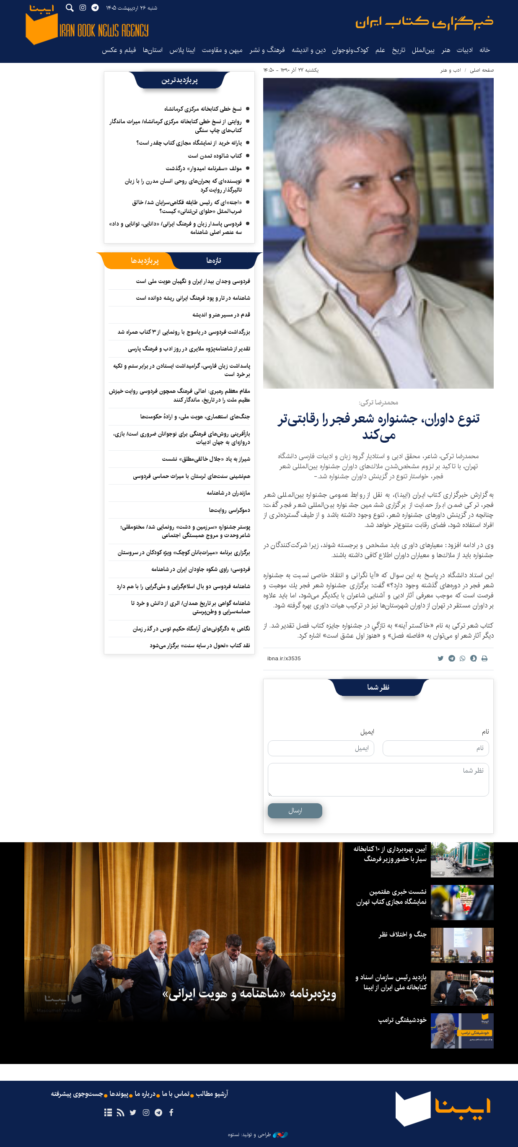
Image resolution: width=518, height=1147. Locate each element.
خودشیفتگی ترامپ (402, 1020)
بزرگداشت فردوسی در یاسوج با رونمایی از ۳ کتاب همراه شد (183, 332)
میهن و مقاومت (222, 50)
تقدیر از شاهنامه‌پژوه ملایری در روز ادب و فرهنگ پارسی (189, 348)
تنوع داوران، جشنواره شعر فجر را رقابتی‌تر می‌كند (378, 426)
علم (380, 50)
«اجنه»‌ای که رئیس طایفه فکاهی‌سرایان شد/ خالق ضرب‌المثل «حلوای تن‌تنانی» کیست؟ (187, 206)
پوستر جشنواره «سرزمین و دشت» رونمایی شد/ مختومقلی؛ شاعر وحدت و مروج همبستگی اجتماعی (185, 531)
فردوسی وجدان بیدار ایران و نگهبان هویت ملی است (193, 281)
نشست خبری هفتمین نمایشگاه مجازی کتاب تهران (391, 897)
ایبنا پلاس (182, 50)
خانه (484, 50)
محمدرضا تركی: (378, 402)
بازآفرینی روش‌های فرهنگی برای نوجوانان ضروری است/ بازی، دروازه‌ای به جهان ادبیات (181, 438)
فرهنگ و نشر (267, 50)
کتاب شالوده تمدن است (215, 156)
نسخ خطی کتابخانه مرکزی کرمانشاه (203, 109)
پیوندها (119, 1094)
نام (485, 732)
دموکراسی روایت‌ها (229, 510)
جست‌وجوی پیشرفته (77, 1094)
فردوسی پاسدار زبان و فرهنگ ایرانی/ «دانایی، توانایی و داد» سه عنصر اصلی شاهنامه (175, 228)
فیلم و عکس (119, 50)
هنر (445, 50)
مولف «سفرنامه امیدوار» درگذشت (204, 168)
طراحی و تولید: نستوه (258, 1135)
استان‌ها (153, 50)
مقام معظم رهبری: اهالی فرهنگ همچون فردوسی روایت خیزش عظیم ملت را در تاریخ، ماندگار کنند (179, 395)
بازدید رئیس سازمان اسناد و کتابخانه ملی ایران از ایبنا (391, 982)
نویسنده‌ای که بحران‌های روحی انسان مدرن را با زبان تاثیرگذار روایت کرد (183, 185)
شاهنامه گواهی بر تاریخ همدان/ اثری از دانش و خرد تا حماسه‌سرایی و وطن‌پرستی (190, 607)
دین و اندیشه (309, 50)
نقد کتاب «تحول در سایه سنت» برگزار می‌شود (200, 645)
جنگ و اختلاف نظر (402, 934)
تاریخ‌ (398, 50)
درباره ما (145, 1094)
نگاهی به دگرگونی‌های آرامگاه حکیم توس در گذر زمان (191, 628)
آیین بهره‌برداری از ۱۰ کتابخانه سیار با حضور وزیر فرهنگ (390, 854)
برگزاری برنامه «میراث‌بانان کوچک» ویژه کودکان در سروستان (184, 552)
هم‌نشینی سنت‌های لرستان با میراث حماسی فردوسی (191, 476)
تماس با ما (175, 1094)
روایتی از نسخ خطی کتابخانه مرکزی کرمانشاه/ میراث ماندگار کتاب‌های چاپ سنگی (175, 126)
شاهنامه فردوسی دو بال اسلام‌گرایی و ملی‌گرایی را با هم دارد (183, 586)
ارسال (295, 810)
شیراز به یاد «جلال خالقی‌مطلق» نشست (206, 459)
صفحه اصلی (482, 70)
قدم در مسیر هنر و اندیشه (221, 314)
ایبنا (424, 23)
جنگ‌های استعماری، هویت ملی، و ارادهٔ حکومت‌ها (195, 416)
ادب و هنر (450, 70)
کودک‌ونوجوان (350, 50)
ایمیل (367, 732)
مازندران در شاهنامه (228, 493)
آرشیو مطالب (212, 1094)
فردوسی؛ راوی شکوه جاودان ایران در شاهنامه (200, 569)
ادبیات (465, 50)
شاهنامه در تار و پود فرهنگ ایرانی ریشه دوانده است (193, 298)
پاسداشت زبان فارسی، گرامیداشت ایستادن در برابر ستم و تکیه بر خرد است (181, 370)
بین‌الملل (423, 50)
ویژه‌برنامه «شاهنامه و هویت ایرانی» (249, 993)
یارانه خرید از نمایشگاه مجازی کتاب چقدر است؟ (189, 143)
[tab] (214, 260)
